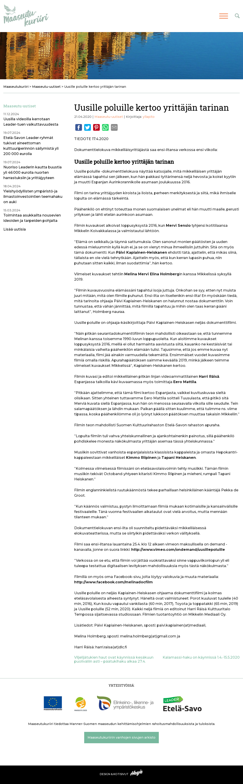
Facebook (78, 127)
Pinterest (96, 127)
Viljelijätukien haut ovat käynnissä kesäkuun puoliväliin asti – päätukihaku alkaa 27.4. (113, 659)
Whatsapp (105, 127)
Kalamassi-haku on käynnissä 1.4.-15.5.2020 (201, 657)
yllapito (149, 117)
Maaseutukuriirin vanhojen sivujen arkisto (121, 737)
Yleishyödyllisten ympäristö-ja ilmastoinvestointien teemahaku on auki (32, 196)
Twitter (87, 127)
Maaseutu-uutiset (108, 117)
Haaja (136, 773)
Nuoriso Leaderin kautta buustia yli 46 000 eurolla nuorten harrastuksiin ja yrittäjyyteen (32, 172)
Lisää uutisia (14, 229)
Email (114, 127)
